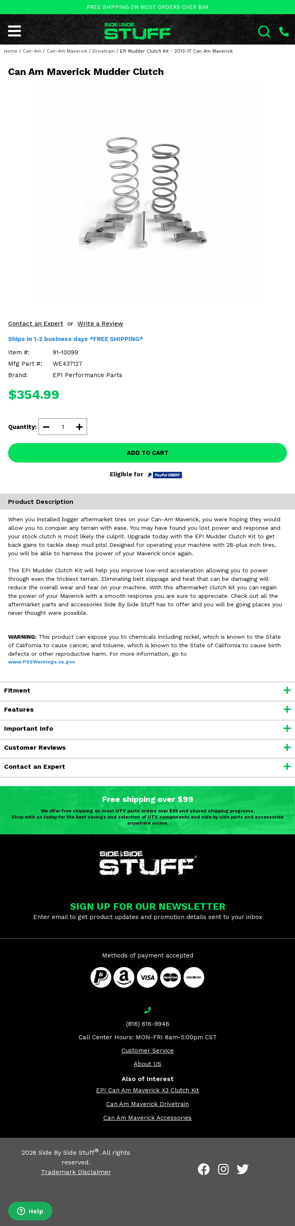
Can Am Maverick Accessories (147, 1118)
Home (10, 51)
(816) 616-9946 (147, 1024)
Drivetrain (103, 51)
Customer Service (148, 1050)
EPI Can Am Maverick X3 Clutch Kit (147, 1090)
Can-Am (32, 51)
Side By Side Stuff (68, 1152)
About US (147, 1064)
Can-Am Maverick (67, 51)
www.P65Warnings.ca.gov (41, 662)
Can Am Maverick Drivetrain (147, 1104)
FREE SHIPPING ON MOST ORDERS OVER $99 (147, 7)
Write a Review (100, 323)
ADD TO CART (148, 452)
